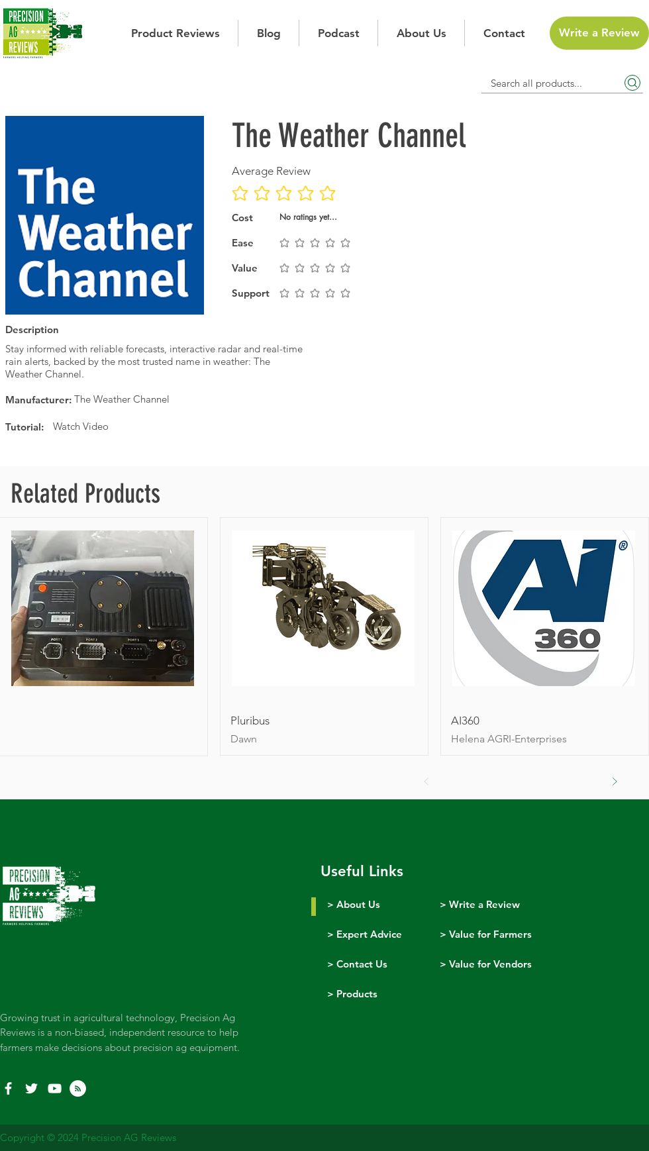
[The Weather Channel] (188, 399)
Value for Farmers (490, 934)
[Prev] (426, 781)
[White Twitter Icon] (31, 1088)
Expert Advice (369, 934)
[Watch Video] (181, 426)
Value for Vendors (490, 964)
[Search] (632, 83)
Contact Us (361, 964)
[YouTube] (54, 1088)
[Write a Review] (599, 33)
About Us (358, 904)
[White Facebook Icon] (8, 1088)
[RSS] (78, 1088)
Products (356, 993)
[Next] (614, 781)
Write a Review (484, 904)
